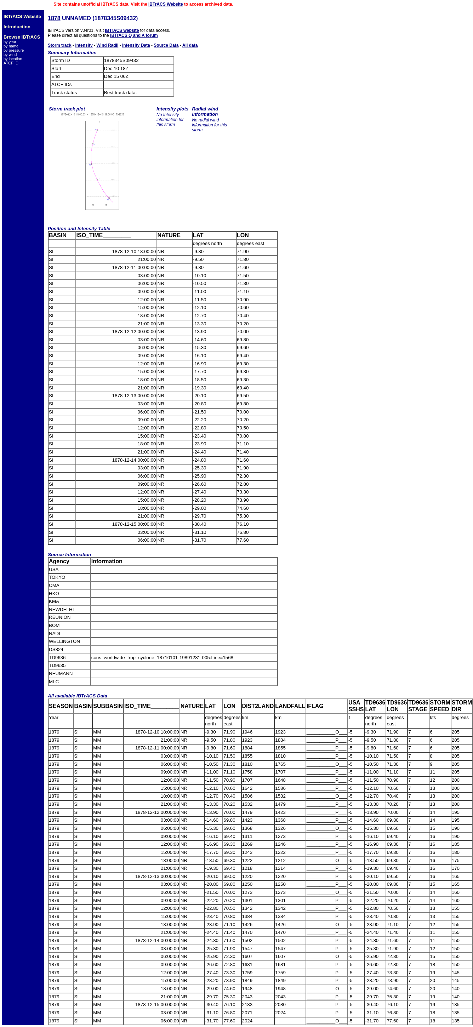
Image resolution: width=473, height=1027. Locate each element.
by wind (10, 54)
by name (11, 46)
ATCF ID (11, 63)
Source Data (166, 45)
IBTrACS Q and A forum (134, 35)
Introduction (17, 26)
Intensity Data (136, 45)
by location (13, 59)
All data (190, 45)
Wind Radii (107, 45)
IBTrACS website (122, 30)
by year (10, 42)
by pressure (14, 50)
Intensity (83, 45)
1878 (54, 18)
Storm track (60, 45)
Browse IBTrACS (22, 37)
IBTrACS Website (165, 4)
